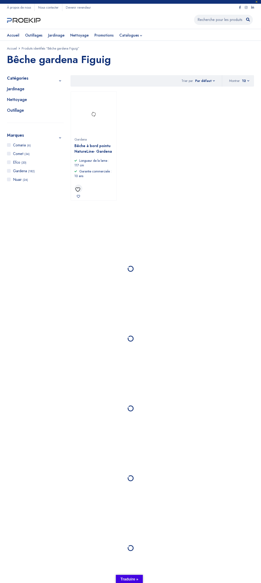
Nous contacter (48, 7)
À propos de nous (19, 7)
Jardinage (15, 89)
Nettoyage (17, 100)
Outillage (15, 110)
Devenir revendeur (78, 7)
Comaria (22, 145)
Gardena (24, 171)
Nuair (20, 179)
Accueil (12, 48)
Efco (19, 162)
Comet (21, 153)
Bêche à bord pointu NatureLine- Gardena (93, 148)
